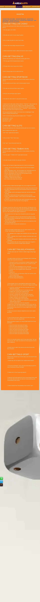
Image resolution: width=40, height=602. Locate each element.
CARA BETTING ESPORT (14, 22)
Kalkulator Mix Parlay (10, 6)
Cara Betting (19, 6)
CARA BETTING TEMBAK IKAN (26, 20)
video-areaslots (26, 6)
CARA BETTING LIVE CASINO (9, 19)
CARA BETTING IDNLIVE (21, 19)
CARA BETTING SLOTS (14, 20)
